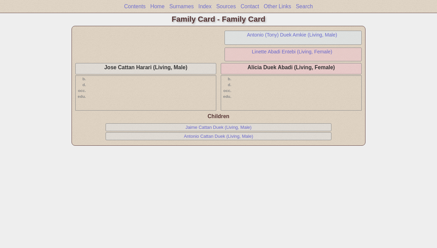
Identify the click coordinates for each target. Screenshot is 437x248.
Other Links (277, 6)
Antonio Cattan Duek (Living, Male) (218, 136)
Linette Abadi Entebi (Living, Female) (292, 51)
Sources (226, 6)
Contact (250, 6)
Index (204, 6)
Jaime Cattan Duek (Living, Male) (218, 127)
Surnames (181, 6)
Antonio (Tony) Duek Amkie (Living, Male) (292, 35)
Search (304, 6)
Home (157, 6)
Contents (134, 6)
